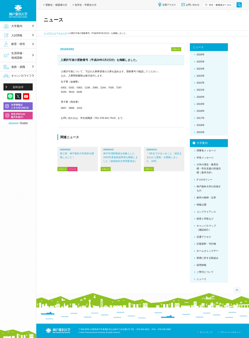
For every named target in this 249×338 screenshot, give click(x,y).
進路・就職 (18, 66)
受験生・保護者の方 (56, 4)
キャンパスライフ (21, 75)
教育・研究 (18, 44)
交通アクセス (169, 4)
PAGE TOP (237, 290)
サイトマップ (206, 332)
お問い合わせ (192, 4)
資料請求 (18, 87)
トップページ (50, 33)
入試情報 (16, 35)
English (24, 123)
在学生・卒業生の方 (85, 4)
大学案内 (16, 26)
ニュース (63, 33)
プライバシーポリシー (230, 332)
